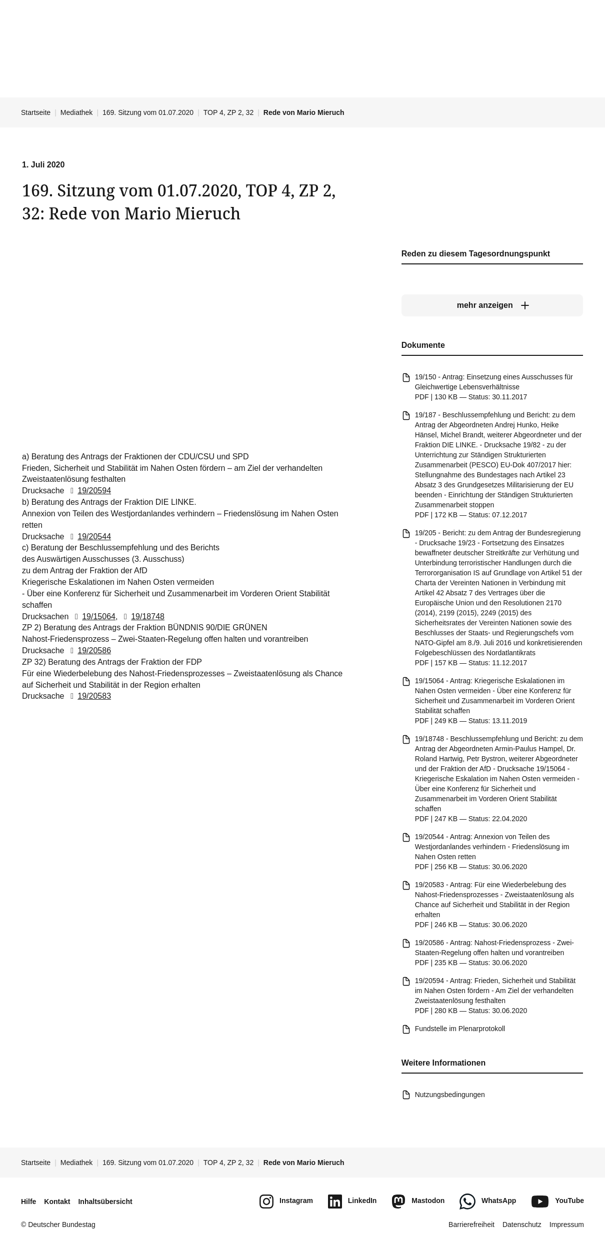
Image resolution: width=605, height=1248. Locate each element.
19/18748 (142, 616)
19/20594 (88, 490)
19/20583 (88, 696)
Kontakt (57, 1202)
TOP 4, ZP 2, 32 (229, 112)
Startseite (35, 112)
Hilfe (28, 1202)
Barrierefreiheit (471, 1225)
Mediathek (76, 112)
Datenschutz (522, 1225)
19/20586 (88, 650)
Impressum (567, 1225)
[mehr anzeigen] (492, 305)
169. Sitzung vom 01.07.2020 (148, 112)
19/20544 (88, 536)
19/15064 (93, 616)
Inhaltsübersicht (105, 1202)
